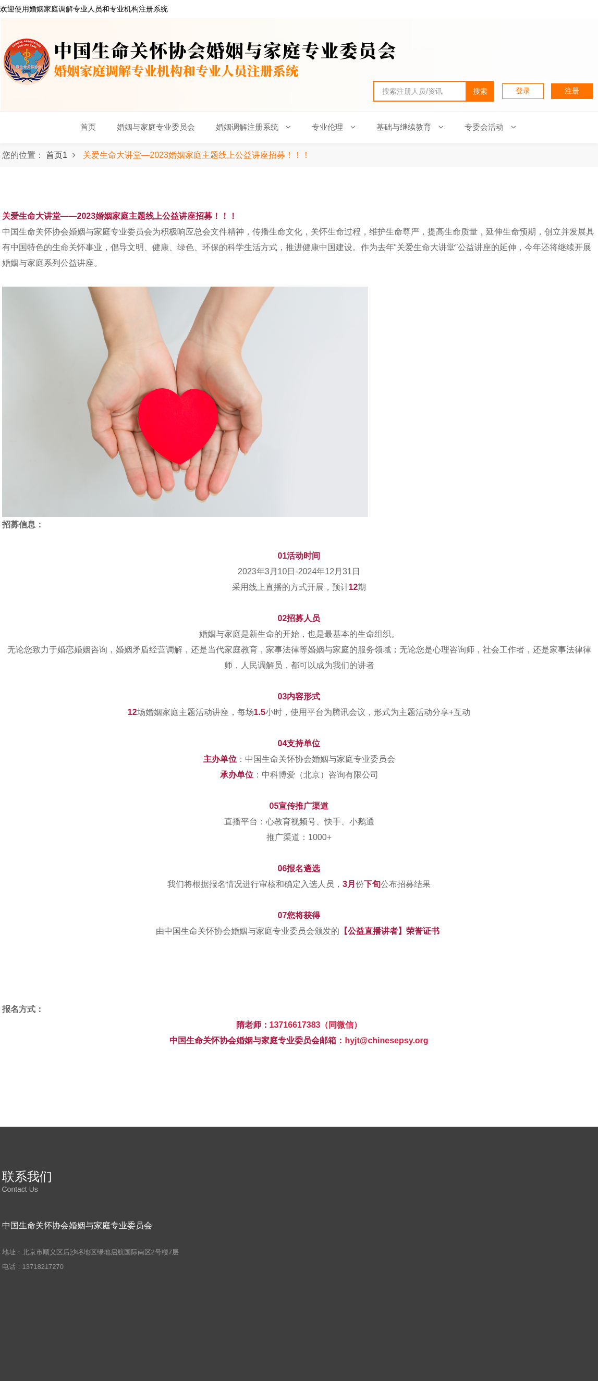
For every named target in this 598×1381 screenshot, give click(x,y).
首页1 (56, 155)
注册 (572, 91)
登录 (523, 91)
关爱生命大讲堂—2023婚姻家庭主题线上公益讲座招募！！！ (196, 155)
